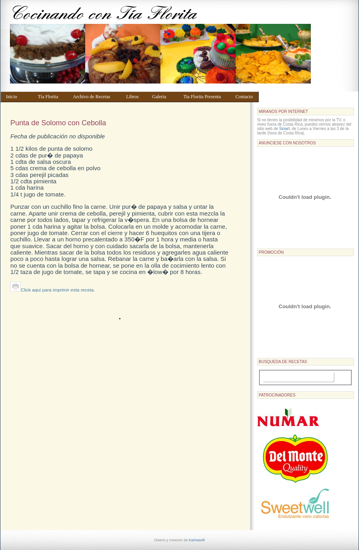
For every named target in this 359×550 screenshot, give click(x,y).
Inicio (18, 96)
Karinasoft (197, 540)
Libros (135, 96)
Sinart (284, 128)
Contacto (245, 96)
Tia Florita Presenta (205, 96)
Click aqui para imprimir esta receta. (52, 289)
